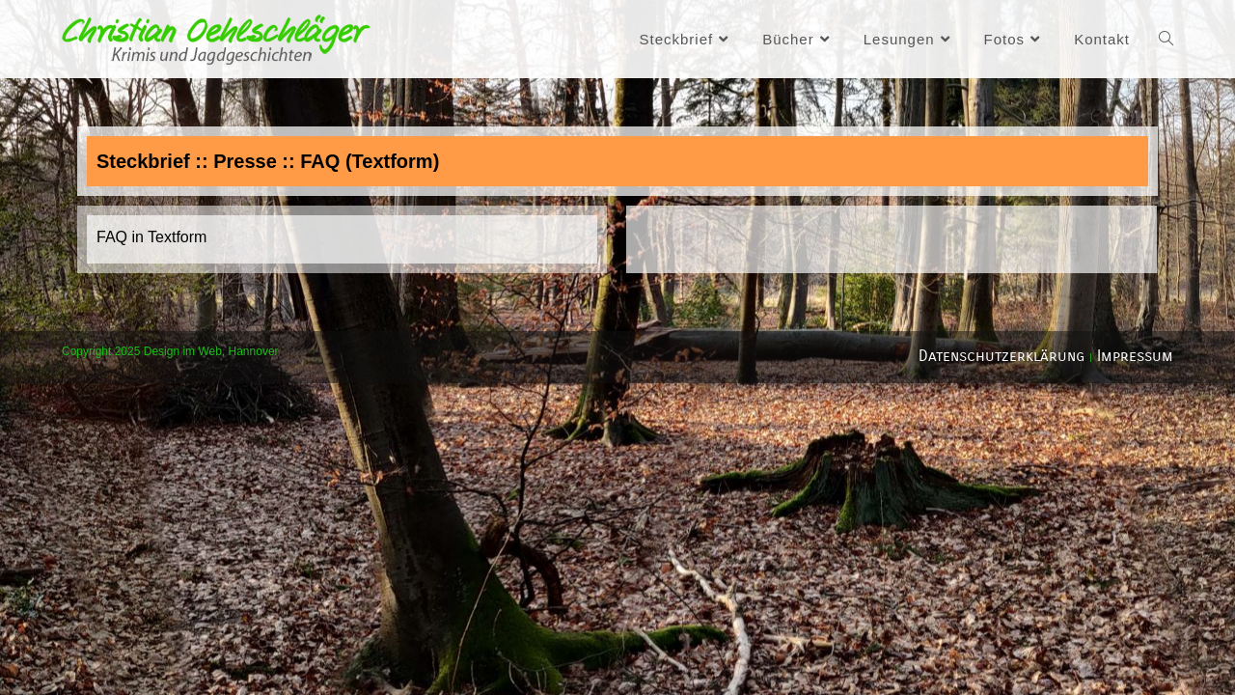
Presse (245, 161)
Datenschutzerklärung (1001, 356)
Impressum (1135, 356)
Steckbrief (143, 161)
